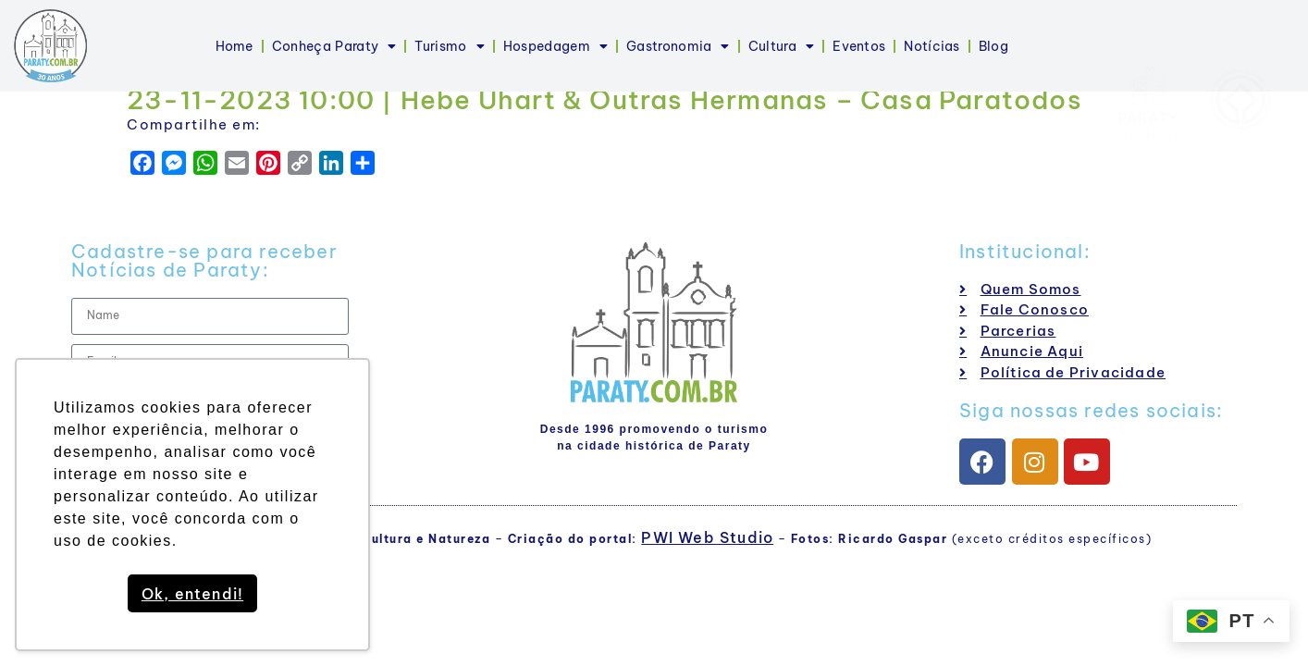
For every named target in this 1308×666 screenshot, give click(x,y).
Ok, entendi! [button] (192, 594)
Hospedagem (555, 46)
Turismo (449, 46)
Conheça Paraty (334, 46)
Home (234, 46)
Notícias (931, 46)
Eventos (859, 46)
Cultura (781, 46)
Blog (993, 46)
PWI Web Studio (707, 537)
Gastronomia (678, 46)
